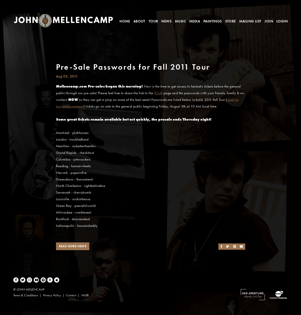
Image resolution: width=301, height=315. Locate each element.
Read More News (73, 246)
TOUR (158, 93)
